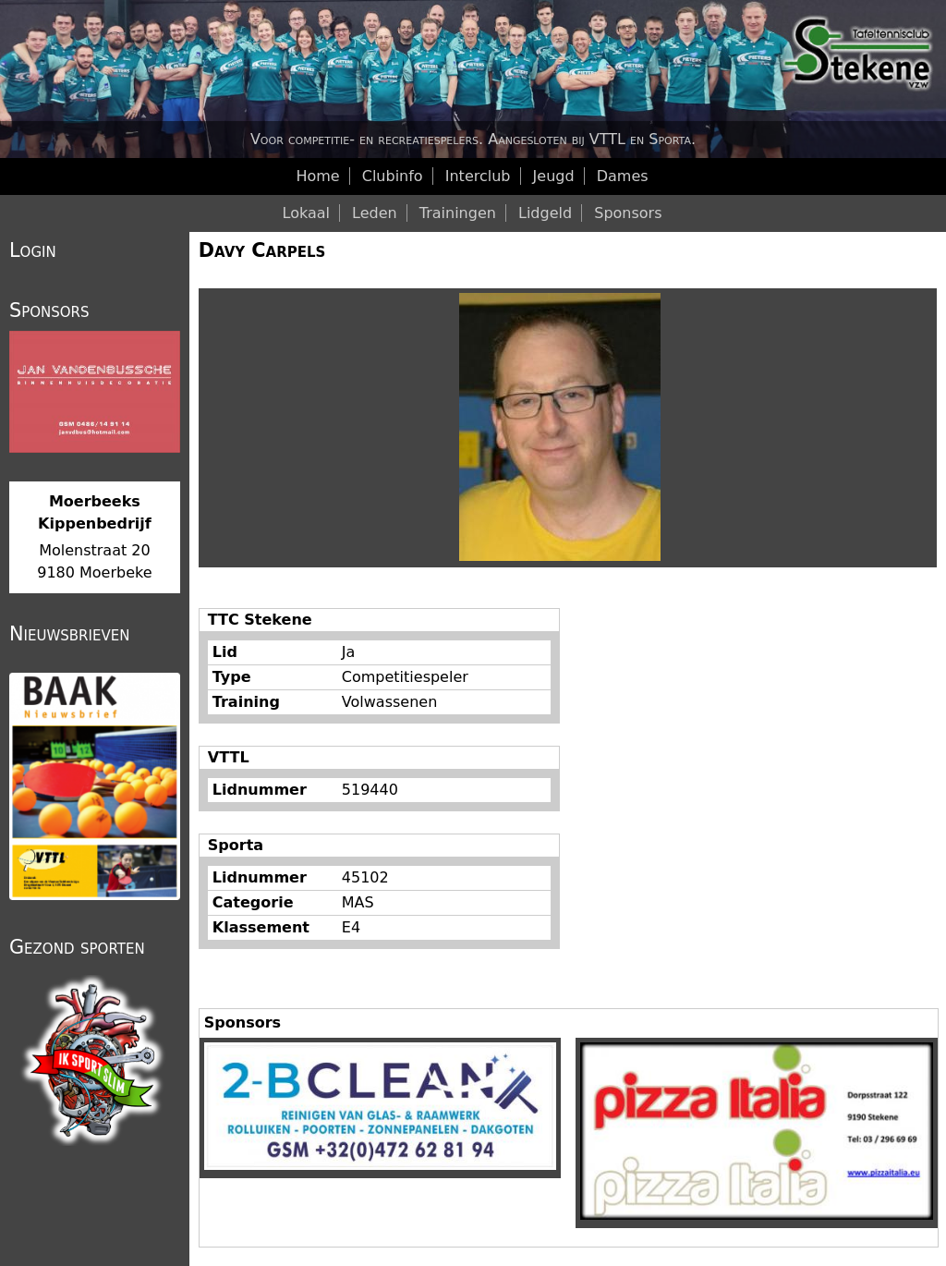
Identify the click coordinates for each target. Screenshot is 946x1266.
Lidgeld (545, 213)
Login (32, 250)
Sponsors (627, 213)
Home (317, 176)
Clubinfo (392, 176)
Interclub (478, 176)
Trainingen (457, 213)
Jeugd (554, 176)
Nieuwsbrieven (69, 634)
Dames (623, 176)
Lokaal (306, 213)
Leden (374, 213)
